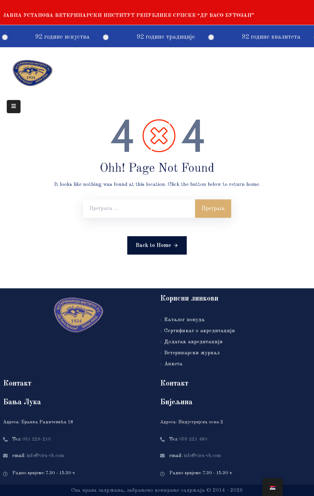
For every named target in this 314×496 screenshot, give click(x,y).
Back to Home (157, 245)
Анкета (173, 364)
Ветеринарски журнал (192, 353)
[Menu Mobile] (14, 106)
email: (38, 455)
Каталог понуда (184, 319)
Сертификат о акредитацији (199, 330)
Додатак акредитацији (193, 341)
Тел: (31, 439)
